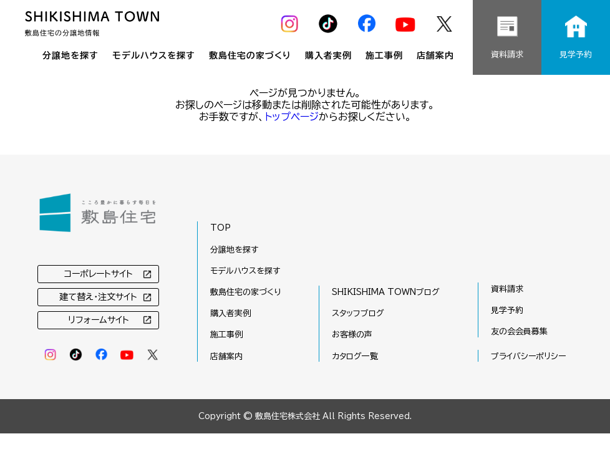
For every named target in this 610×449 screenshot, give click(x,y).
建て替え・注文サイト (98, 296)
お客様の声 (352, 335)
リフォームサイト (98, 320)
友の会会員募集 (519, 331)
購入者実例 (328, 55)
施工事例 (384, 55)
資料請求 (507, 289)
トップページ (291, 117)
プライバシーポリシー (528, 356)
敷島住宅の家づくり (250, 55)
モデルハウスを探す (153, 55)
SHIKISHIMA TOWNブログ (386, 292)
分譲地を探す (70, 55)
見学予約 (507, 310)
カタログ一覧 (355, 356)
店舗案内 (435, 55)
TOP (220, 228)
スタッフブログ (358, 313)
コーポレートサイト (98, 273)
